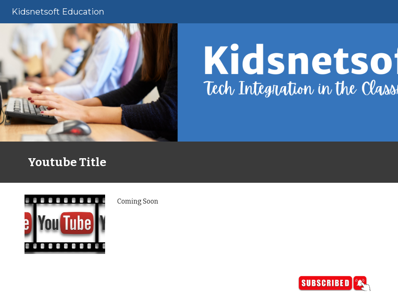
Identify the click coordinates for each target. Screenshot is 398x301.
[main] (199, 162)
